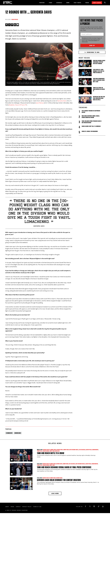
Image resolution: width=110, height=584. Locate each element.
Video (50, 2)
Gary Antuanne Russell (74, 449)
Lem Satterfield (15, 19)
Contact (18, 506)
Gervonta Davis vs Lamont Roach (49, 449)
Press (87, 2)
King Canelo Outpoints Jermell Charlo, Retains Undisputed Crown (91, 116)
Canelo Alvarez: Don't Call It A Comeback (91, 126)
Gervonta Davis (61, 101)
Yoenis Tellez (39, 451)
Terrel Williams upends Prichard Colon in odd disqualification (91, 121)
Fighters (42, 2)
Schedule (59, 2)
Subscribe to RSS (92, 52)
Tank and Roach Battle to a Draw (50, 453)
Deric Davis (57, 451)
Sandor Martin (95, 449)
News (67, 2)
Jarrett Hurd (52, 451)
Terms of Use (37, 506)
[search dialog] (105, 2)
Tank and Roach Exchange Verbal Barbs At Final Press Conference (64, 467)
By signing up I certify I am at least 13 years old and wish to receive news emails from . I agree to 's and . (92, 39)
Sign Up (92, 45)
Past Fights (77, 2)
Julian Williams (46, 451)
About (7, 506)
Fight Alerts (97, 2)
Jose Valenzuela (82, 449)
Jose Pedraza (40, 103)
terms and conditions (92, 40)
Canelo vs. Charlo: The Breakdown (90, 131)
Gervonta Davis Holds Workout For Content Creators (59, 480)
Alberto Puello (89, 449)
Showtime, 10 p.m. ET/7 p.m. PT (18, 105)
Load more (55, 493)
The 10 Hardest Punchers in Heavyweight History (91, 111)
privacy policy (85, 41)
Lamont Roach (66, 449)
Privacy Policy (26, 506)
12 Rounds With (9, 433)
